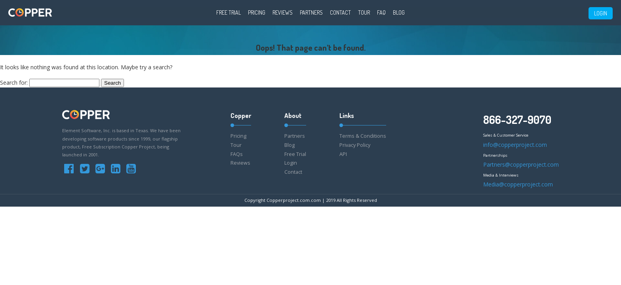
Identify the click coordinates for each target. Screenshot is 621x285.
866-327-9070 (517, 119)
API (343, 154)
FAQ (381, 12)
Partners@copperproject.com (521, 164)
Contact (340, 12)
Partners (311, 12)
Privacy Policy (354, 145)
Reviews (282, 12)
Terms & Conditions (362, 136)
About (292, 115)
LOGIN (600, 13)
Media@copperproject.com (518, 184)
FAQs (236, 154)
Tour (364, 12)
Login (290, 163)
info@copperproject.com (515, 144)
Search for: (14, 82)
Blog (399, 12)
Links (346, 115)
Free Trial (228, 12)
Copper (240, 115)
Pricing (256, 12)
